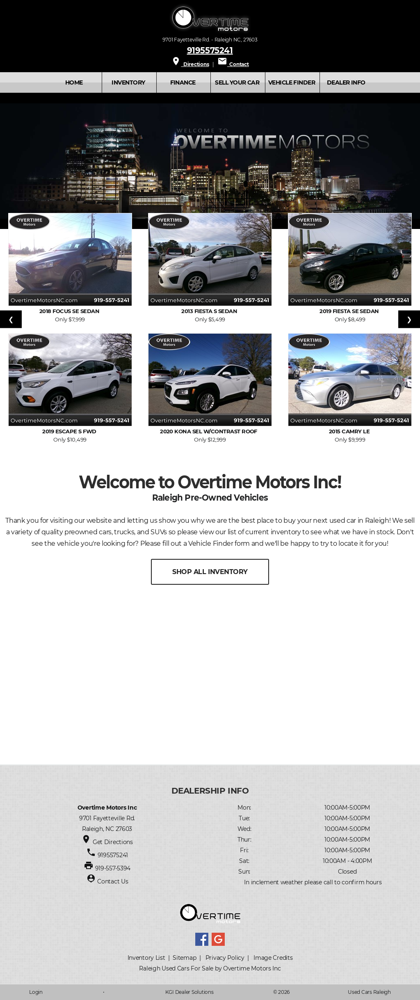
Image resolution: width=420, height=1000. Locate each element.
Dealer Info (346, 82)
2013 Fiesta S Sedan (210, 311)
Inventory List (146, 957)
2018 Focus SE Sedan (70, 311)
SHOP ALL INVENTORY (209, 572)
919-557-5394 (113, 868)
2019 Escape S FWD (70, 431)
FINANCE (183, 82)
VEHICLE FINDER (291, 82)
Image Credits (272, 957)
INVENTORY (128, 82)
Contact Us (112, 881)
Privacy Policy (224, 957)
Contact (233, 64)
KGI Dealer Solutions (189, 992)
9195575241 (210, 50)
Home (74, 82)
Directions (190, 64)
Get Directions (113, 842)
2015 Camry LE (350, 431)
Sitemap (184, 957)
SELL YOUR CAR (237, 82)
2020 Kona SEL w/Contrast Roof (210, 431)
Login (36, 992)
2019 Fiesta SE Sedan (350, 311)
